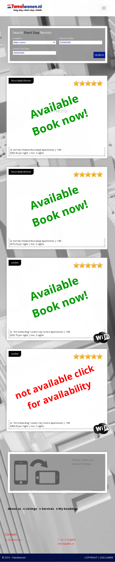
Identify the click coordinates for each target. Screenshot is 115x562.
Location (17, 38)
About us (14, 509)
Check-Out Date (21, 48)
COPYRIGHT (91, 557)
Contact (11, 534)
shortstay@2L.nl (66, 543)
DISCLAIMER (106, 557)
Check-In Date (66, 38)
